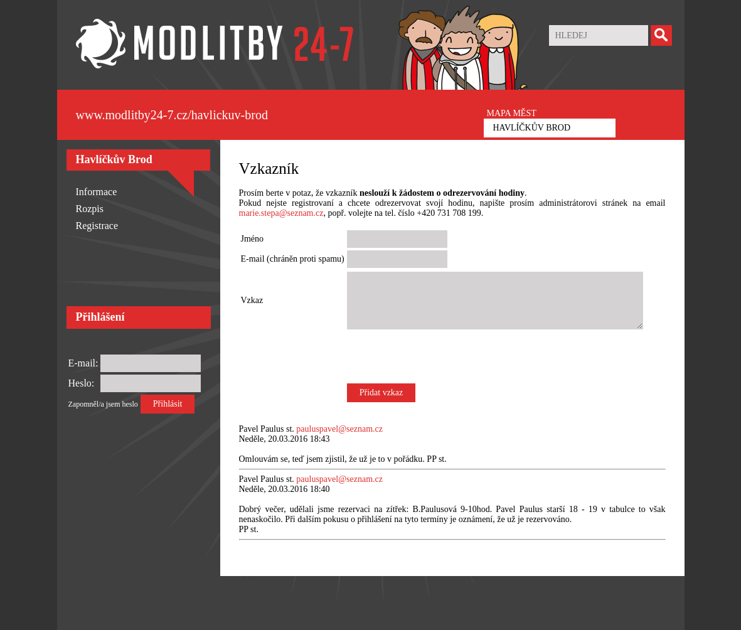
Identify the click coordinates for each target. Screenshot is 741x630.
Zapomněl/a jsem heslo (103, 404)
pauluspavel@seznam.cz (339, 429)
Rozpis (90, 208)
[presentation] (442, 356)
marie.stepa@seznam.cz (281, 213)
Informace (96, 191)
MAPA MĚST (511, 113)
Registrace (97, 225)
